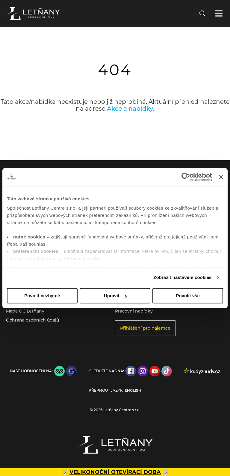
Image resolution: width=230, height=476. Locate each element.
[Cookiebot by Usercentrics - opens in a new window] (186, 176)
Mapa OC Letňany (25, 311)
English (133, 390)
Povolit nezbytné (42, 295)
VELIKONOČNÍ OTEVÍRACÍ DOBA (115, 472)
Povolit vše (188, 295)
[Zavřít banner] (221, 177)
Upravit (115, 295)
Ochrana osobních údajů (32, 320)
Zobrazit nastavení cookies (182, 277)
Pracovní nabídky (134, 311)
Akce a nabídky (130, 108)
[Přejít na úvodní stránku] (33, 13)
